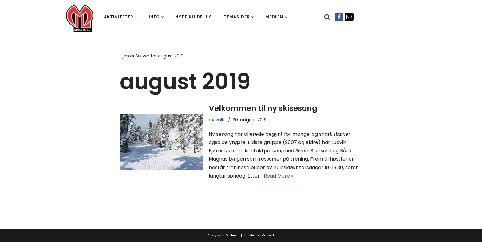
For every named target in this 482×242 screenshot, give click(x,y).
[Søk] (327, 17)
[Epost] (349, 17)
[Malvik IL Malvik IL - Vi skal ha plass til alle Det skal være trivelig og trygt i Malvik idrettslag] (79, 18)
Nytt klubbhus (193, 17)
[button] (136, 17)
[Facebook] (339, 17)
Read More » (278, 175)
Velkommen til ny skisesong (263, 108)
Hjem (125, 56)
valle (220, 120)
